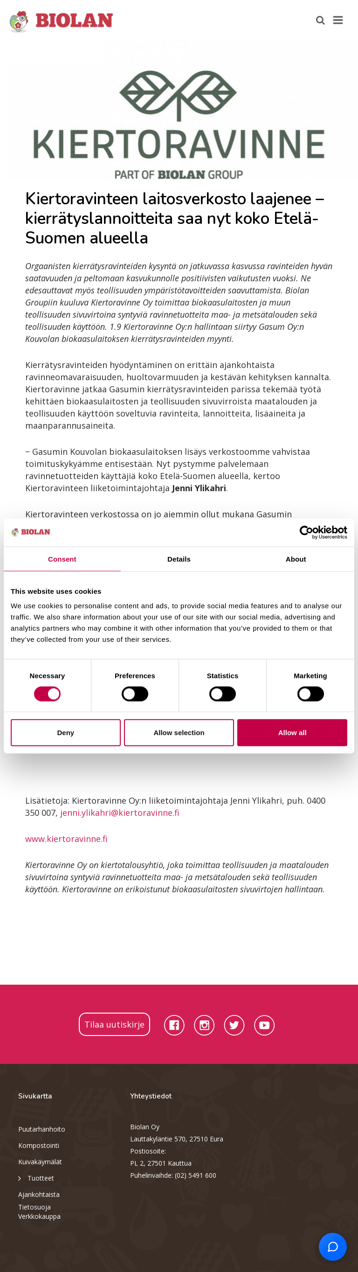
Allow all (292, 733)
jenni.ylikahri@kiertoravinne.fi (119, 812)
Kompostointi (38, 1145)
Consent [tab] (62, 559)
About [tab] (296, 559)
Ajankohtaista (39, 1194)
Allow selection (178, 733)
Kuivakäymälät (40, 1161)
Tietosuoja (34, 1206)
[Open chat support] (333, 1247)
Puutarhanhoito (41, 1129)
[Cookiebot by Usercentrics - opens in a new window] (306, 532)
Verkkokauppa (39, 1216)
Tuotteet (36, 1178)
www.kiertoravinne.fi (66, 838)
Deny (65, 733)
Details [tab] (179, 559)
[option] (179, 110)
